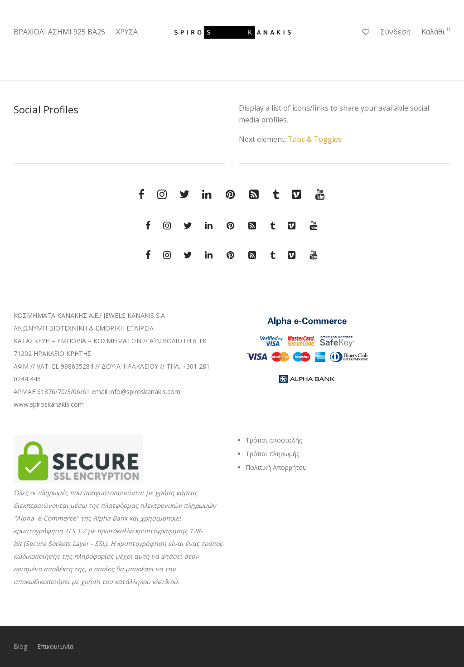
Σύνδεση (395, 32)
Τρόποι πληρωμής (272, 453)
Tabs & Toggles (315, 139)
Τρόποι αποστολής (274, 440)
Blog (20, 646)
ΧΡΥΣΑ (127, 32)
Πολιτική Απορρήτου (276, 467)
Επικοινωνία (55, 646)
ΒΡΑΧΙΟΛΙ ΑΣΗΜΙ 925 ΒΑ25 (59, 32)
